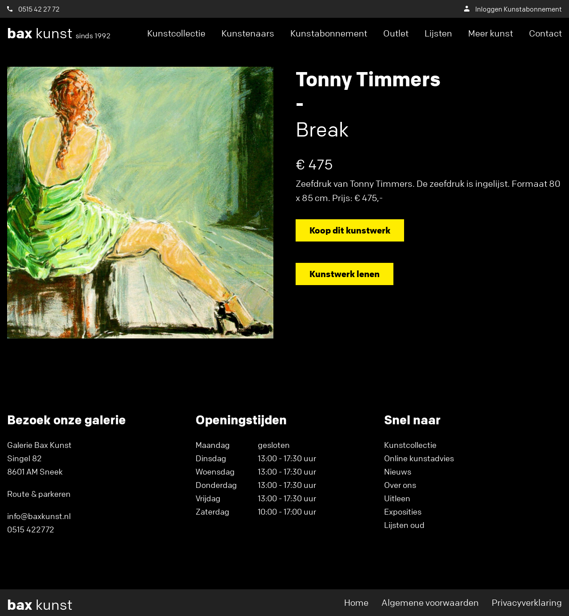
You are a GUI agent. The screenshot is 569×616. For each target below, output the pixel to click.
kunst (59, 33)
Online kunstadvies (419, 458)
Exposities (402, 511)
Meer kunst (490, 33)
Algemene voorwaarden (430, 602)
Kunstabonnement (328, 33)
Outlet (396, 33)
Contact (545, 33)
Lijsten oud (404, 525)
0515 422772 (30, 529)
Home (356, 602)
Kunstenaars (247, 33)
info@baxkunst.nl (39, 516)
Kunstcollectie (176, 33)
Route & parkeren (39, 494)
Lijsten (438, 33)
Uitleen (397, 498)
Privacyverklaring (527, 602)
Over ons (400, 485)
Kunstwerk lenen (344, 273)
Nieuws (397, 471)
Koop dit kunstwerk (349, 230)
